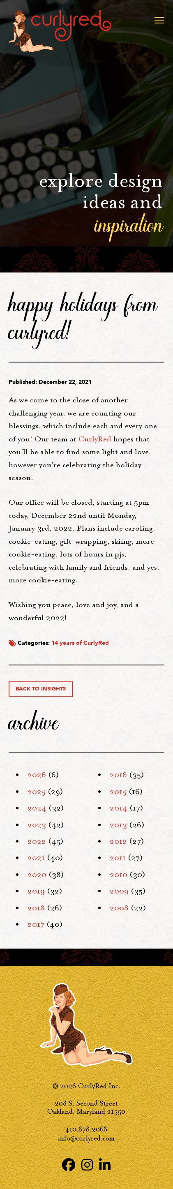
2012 (118, 841)
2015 (118, 792)
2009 (119, 891)
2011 (118, 858)
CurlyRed (94, 439)
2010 (118, 875)
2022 (37, 841)
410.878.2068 (86, 1129)
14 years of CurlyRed (80, 643)
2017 (36, 924)
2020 (37, 875)
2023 (37, 825)
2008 (119, 908)
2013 (118, 825)
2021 (36, 858)
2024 (37, 808)
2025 (37, 792)
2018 (36, 908)
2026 (37, 775)
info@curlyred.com (86, 1138)
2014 (118, 808)
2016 (118, 775)
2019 (36, 891)
